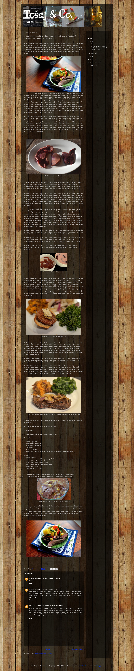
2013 (92, 62)
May (93, 53)
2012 (92, 65)
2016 (92, 41)
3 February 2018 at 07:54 (50, 589)
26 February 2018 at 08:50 (52, 606)
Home (48, 650)
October (94, 44)
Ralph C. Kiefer (35, 606)
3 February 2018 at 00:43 (50, 578)
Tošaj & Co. (48, 14)
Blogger (99, 666)
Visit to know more (45, 616)
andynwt (83, 666)
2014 (92, 59)
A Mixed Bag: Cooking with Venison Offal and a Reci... (99, 48)
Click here (33, 597)
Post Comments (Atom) (43, 654)
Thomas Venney (34, 578)
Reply (31, 583)
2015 (92, 56)
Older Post (78, 650)
